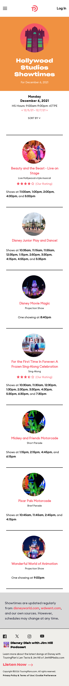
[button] (34, 119)
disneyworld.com (26, 608)
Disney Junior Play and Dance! (34, 240)
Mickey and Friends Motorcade (34, 438)
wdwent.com (51, 608)
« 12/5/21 (27, 110)
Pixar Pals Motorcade (34, 501)
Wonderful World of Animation (34, 564)
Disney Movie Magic (34, 303)
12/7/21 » (42, 110)
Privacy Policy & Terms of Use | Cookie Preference (29, 675)
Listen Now (19, 665)
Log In (61, 8)
